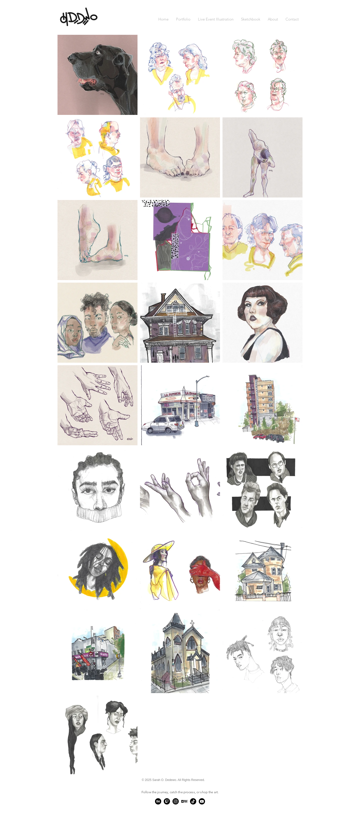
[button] (183, 19)
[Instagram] (175, 801)
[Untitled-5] (184, 801)
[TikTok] (193, 801)
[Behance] (158, 801)
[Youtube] (202, 801)
